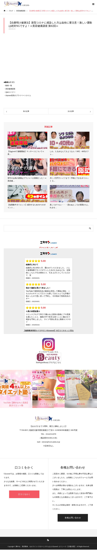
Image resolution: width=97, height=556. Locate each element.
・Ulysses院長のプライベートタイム (17, 95)
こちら (55, 352)
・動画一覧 (8, 85)
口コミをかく (24, 494)
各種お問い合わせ (73, 518)
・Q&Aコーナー (9, 92)
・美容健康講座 (9, 89)
